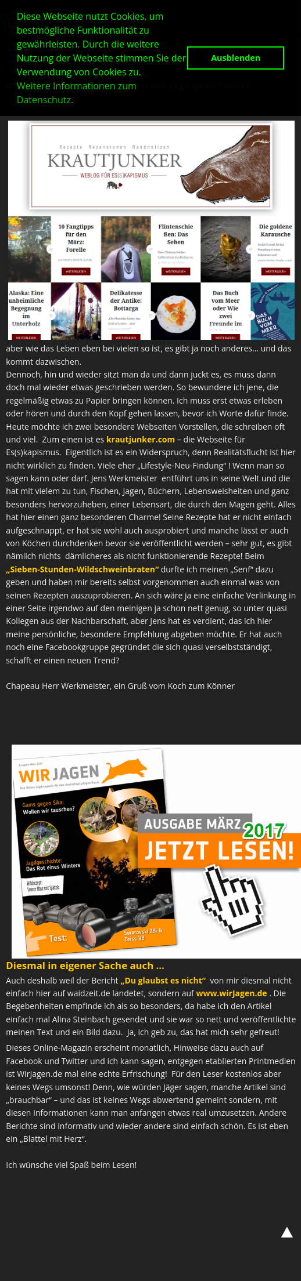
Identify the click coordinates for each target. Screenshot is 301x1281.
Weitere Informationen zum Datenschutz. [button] (77, 92)
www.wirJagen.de (231, 993)
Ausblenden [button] (235, 57)
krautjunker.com (140, 439)
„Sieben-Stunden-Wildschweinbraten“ (82, 569)
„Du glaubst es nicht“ (163, 980)
